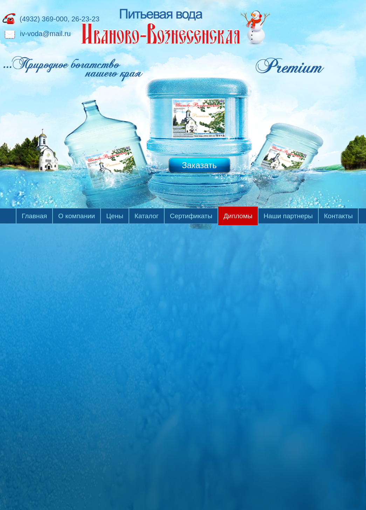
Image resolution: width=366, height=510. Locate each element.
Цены (114, 216)
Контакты (338, 216)
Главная (34, 216)
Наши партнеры (288, 216)
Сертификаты (191, 216)
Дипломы (237, 216)
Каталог (146, 216)
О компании (76, 216)
